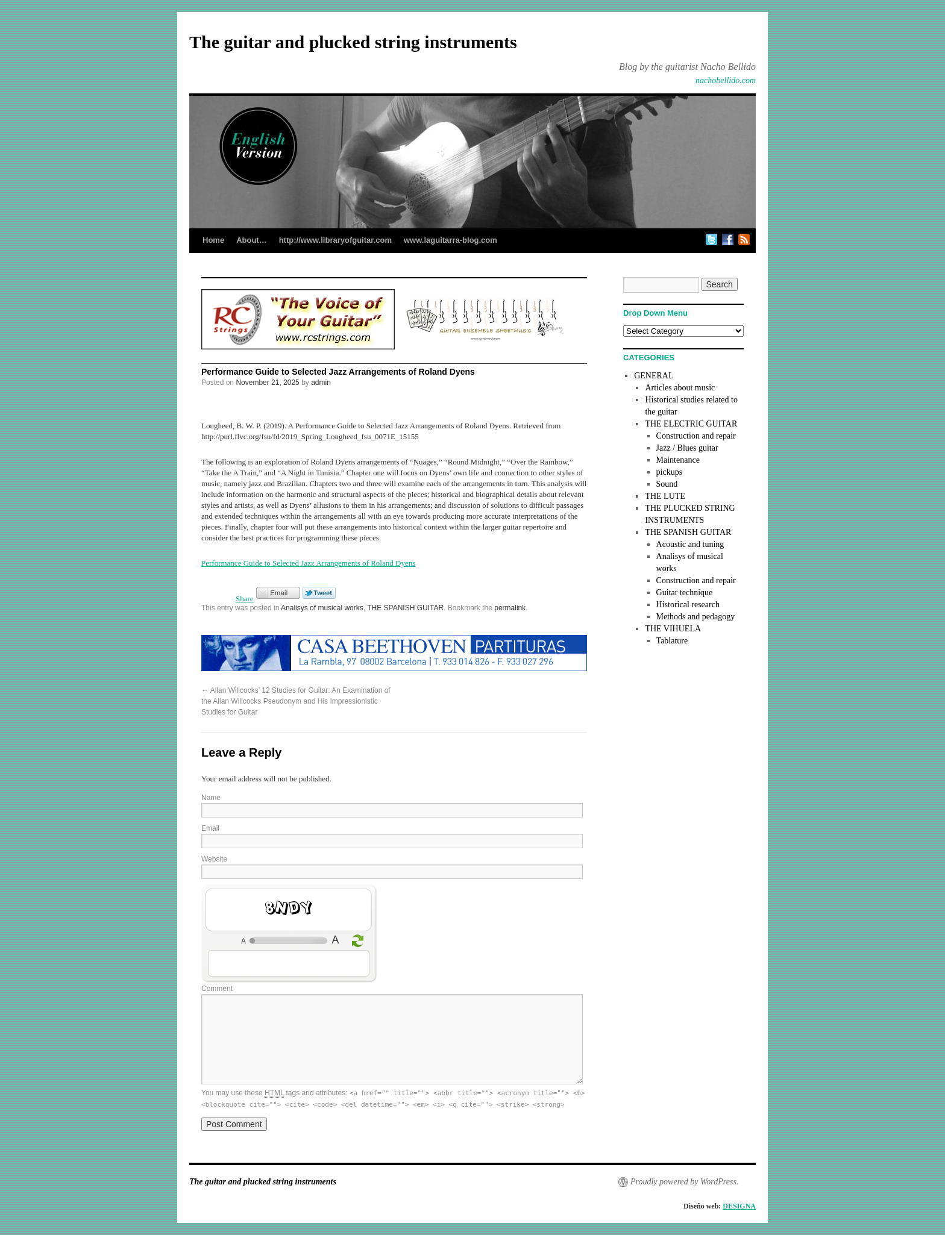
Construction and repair (696, 435)
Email (210, 828)
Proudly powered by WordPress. (684, 1181)
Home (213, 240)
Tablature (672, 640)
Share (245, 598)
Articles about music (680, 387)
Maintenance (678, 459)
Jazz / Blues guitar (687, 447)
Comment (217, 988)
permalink (510, 608)
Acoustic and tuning (690, 544)
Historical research (688, 604)
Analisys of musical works (322, 608)
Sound (667, 484)
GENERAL (653, 375)
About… (251, 240)
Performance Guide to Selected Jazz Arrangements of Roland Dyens (308, 562)
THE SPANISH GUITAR (405, 608)
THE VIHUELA (673, 628)
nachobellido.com (725, 80)
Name (211, 797)
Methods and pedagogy (695, 616)
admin (321, 382)
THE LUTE (665, 496)
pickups (669, 472)
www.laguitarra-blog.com (450, 240)
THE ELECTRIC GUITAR (691, 423)
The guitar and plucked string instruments (353, 42)
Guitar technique (684, 592)
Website (214, 859)
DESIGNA (739, 1206)
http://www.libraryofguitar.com (335, 240)
